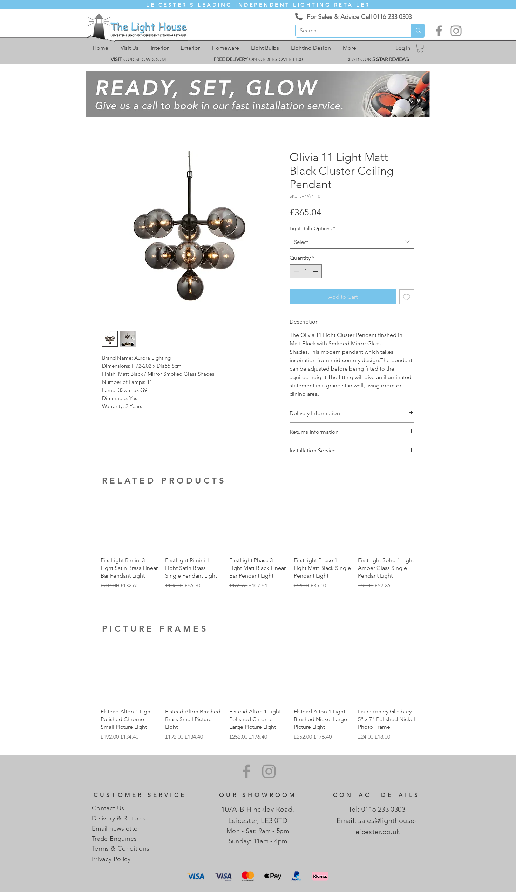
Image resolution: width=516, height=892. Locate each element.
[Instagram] (456, 31)
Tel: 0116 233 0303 (376, 809)
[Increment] (316, 271)
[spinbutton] (305, 271)
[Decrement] (295, 271)
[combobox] (352, 242)
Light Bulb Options (312, 228)
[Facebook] (439, 31)
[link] (420, 48)
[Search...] (348, 30)
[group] (258, 545)
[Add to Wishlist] (406, 296)
